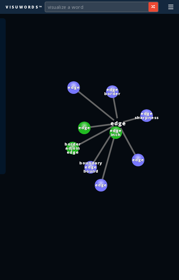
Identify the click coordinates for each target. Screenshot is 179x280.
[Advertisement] (89, 272)
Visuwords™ (24, 6)
